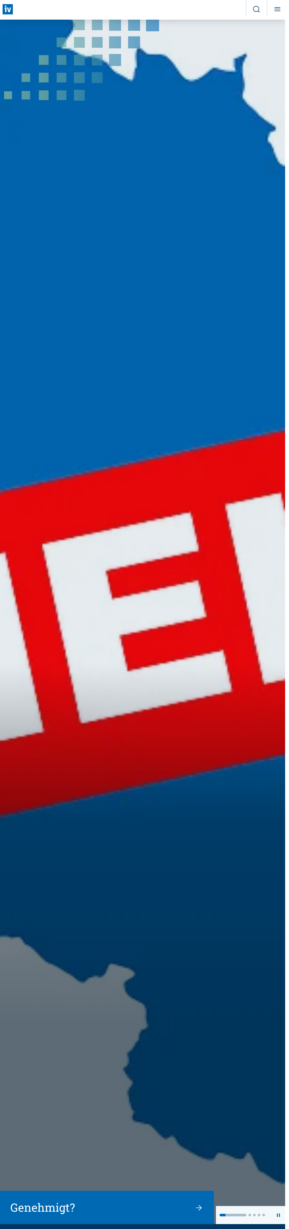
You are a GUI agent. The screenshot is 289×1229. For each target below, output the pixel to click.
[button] (233, 1215)
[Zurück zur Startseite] (8, 9)
